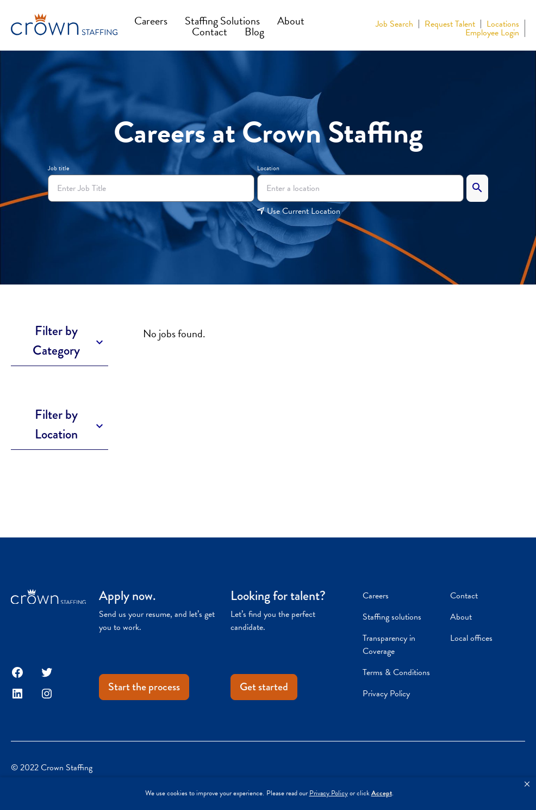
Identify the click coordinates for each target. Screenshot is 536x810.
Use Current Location (298, 211)
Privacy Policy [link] (328, 793)
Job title (58, 168)
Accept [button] (381, 793)
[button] (527, 784)
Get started (264, 687)
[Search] (477, 188)
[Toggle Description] (59, 341)
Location (268, 168)
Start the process (144, 687)
